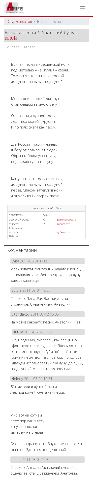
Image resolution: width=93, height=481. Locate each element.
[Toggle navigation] (82, 8)
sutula (11, 38)
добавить (63, 232)
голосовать (64, 224)
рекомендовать (66, 219)
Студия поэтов (20, 21)
